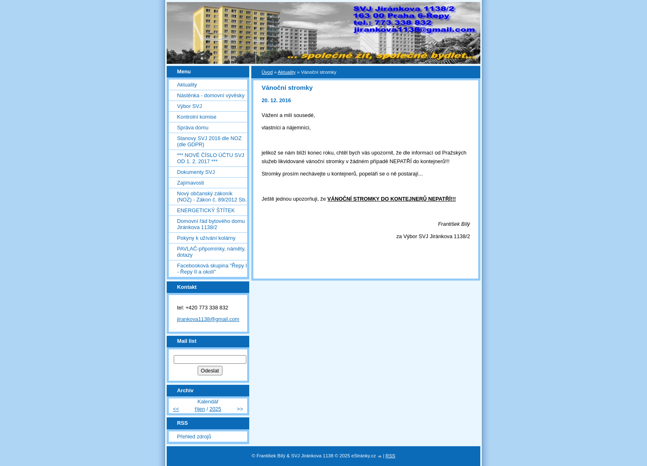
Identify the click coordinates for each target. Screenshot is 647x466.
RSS (390, 455)
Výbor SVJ (189, 106)
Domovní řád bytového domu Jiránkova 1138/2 (211, 224)
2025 (215, 409)
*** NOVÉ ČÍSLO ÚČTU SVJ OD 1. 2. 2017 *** (210, 158)
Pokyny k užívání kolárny (206, 238)
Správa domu (192, 127)
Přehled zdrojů (194, 436)
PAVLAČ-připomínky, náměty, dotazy (211, 252)
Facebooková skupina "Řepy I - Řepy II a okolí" (212, 268)
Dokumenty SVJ (196, 172)
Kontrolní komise (196, 117)
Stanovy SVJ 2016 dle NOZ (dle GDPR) (209, 141)
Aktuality (187, 85)
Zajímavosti (190, 183)
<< (176, 409)
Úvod (267, 72)
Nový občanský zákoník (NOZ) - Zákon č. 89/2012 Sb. (212, 196)
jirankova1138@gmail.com (208, 319)
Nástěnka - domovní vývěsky (211, 95)
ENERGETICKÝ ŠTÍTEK (206, 210)
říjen (200, 409)
